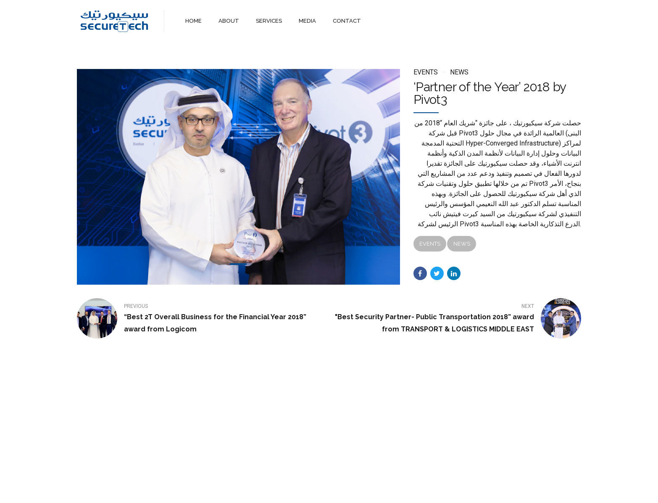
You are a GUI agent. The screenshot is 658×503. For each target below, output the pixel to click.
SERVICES (269, 21)
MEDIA (307, 21)
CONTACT (346, 21)
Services (322, 489)
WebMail (391, 489)
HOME (193, 21)
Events (425, 72)
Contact (357, 489)
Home (263, 489)
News (459, 72)
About (291, 489)
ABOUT (228, 21)
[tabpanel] (238, 177)
